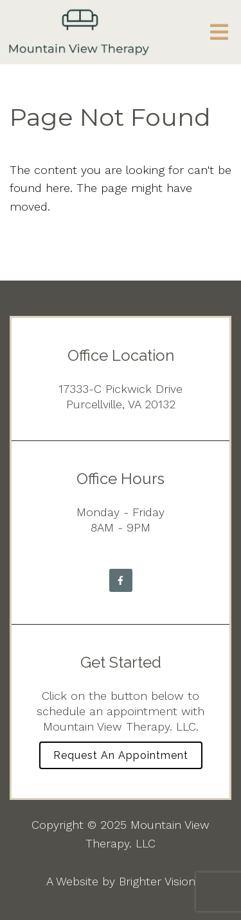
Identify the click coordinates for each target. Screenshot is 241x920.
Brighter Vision (157, 881)
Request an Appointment (120, 755)
